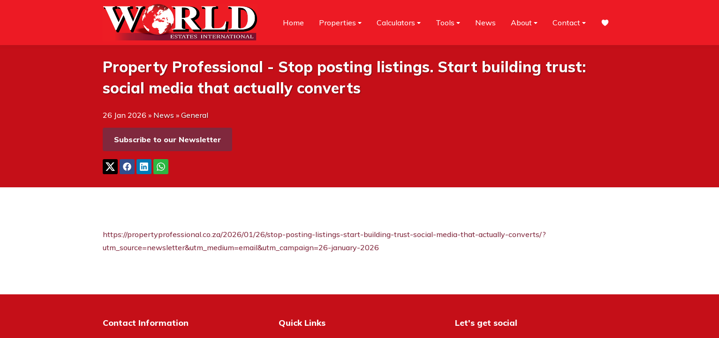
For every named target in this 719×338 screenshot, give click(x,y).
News (485, 22)
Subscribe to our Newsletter (167, 139)
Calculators (399, 22)
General (194, 115)
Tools (448, 22)
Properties (340, 22)
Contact (569, 22)
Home (293, 22)
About (524, 22)
